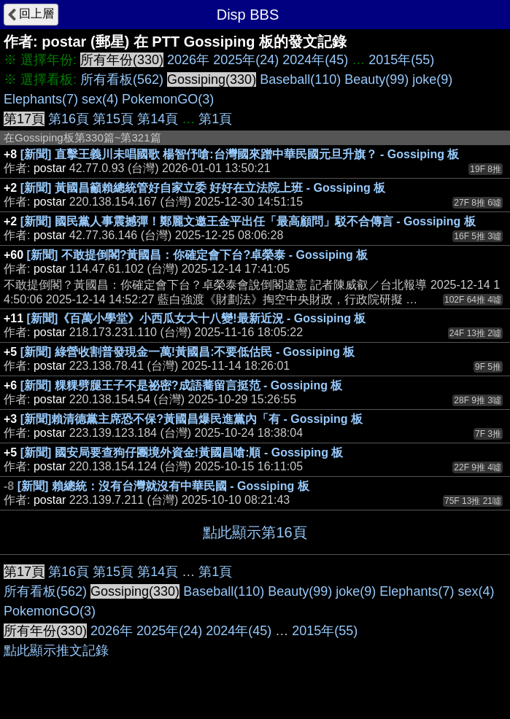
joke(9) (432, 79)
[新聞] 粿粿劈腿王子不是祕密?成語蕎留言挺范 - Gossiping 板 (181, 385)
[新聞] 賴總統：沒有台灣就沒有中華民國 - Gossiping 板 (163, 486)
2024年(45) (315, 60)
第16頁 (68, 119)
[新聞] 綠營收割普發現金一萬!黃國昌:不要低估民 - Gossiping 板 (187, 352)
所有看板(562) (121, 79)
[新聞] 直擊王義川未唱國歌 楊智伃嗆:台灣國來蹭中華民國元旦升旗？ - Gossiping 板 (240, 154)
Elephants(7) (41, 99)
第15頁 (113, 119)
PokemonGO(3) (168, 99)
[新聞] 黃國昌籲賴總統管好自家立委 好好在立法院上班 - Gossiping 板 (202, 188)
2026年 (188, 60)
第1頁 (215, 119)
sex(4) (100, 99)
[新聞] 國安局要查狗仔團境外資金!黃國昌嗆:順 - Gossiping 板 (182, 452)
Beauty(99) (376, 79)
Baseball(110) (300, 79)
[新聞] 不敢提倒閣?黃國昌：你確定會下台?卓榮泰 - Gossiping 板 (197, 255)
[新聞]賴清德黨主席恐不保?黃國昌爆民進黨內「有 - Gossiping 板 (191, 419)
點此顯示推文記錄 (56, 650)
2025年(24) (246, 60)
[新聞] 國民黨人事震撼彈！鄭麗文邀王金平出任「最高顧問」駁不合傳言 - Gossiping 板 (248, 221)
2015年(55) (401, 60)
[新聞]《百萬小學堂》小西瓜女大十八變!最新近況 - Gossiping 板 (196, 318)
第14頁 (157, 119)
